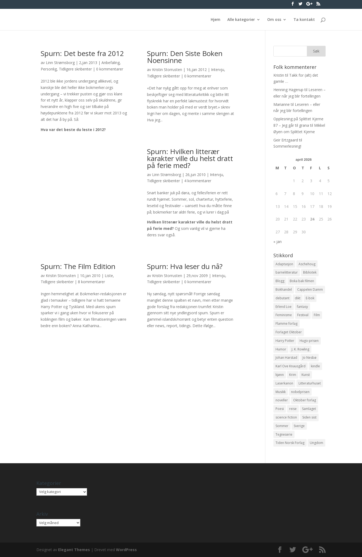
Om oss (274, 20)
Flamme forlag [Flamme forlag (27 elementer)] (286, 323)
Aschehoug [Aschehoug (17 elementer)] (307, 264)
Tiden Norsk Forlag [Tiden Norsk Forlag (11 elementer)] (290, 442)
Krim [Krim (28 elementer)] (292, 374)
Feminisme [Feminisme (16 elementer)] (284, 315)
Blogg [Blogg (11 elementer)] (280, 281)
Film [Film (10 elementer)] (317, 315)
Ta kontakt (304, 20)
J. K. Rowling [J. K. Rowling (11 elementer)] (300, 349)
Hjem (215, 20)
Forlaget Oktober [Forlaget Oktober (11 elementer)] (289, 332)
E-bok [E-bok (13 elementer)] (310, 298)
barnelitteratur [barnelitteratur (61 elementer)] (287, 272)
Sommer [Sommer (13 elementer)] (282, 426)
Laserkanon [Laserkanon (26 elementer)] (284, 383)
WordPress (126, 549)
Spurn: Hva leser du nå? (185, 266)
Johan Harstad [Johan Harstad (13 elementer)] (286, 357)
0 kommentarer (109, 69)
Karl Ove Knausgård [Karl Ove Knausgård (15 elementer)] (291, 366)
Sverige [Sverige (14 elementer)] (299, 426)
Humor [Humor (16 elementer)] (281, 349)
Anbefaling (110, 62)
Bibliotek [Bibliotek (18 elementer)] (309, 272)
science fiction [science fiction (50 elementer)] (286, 417)
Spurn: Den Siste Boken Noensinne (185, 56)
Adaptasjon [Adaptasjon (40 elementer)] (284, 264)
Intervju (217, 69)
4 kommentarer (197, 180)
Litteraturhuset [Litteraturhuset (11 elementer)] (310, 383)
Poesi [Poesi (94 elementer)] (280, 408)
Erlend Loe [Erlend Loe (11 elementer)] (284, 306)
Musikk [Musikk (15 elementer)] (281, 392)
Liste (109, 275)
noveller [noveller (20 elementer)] (282, 400)
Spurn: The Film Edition (78, 266)
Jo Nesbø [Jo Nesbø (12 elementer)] (309, 357)
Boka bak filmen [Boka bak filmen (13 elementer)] (302, 281)
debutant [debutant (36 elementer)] (282, 298)
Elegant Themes (74, 549)
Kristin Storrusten (167, 69)
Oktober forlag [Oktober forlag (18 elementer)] (304, 400)
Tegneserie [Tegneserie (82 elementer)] (284, 434)
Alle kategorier (241, 20)
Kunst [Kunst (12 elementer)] (305, 374)
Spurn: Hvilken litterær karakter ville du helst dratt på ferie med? (190, 158)
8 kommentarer (91, 281)
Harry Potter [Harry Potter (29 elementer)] (285, 340)
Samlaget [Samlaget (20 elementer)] (309, 408)
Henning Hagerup (288, 89)
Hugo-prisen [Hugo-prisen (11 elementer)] (309, 340)
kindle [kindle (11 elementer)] (315, 366)
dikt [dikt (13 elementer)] (297, 298)
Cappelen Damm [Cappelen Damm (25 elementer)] (310, 289)
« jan (277, 241)
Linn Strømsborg (60, 62)
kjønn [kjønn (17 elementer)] (280, 374)
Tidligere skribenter (75, 69)
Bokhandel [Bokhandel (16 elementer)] (284, 289)
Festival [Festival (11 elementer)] (302, 315)
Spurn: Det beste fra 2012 (82, 53)
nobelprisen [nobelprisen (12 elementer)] (300, 392)
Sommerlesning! (287, 146)
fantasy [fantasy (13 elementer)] (302, 306)
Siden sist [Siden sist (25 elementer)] (309, 417)
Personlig (49, 69)
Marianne (281, 104)
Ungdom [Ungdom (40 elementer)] (316, 442)
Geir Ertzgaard (285, 140)
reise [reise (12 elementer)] (293, 408)
